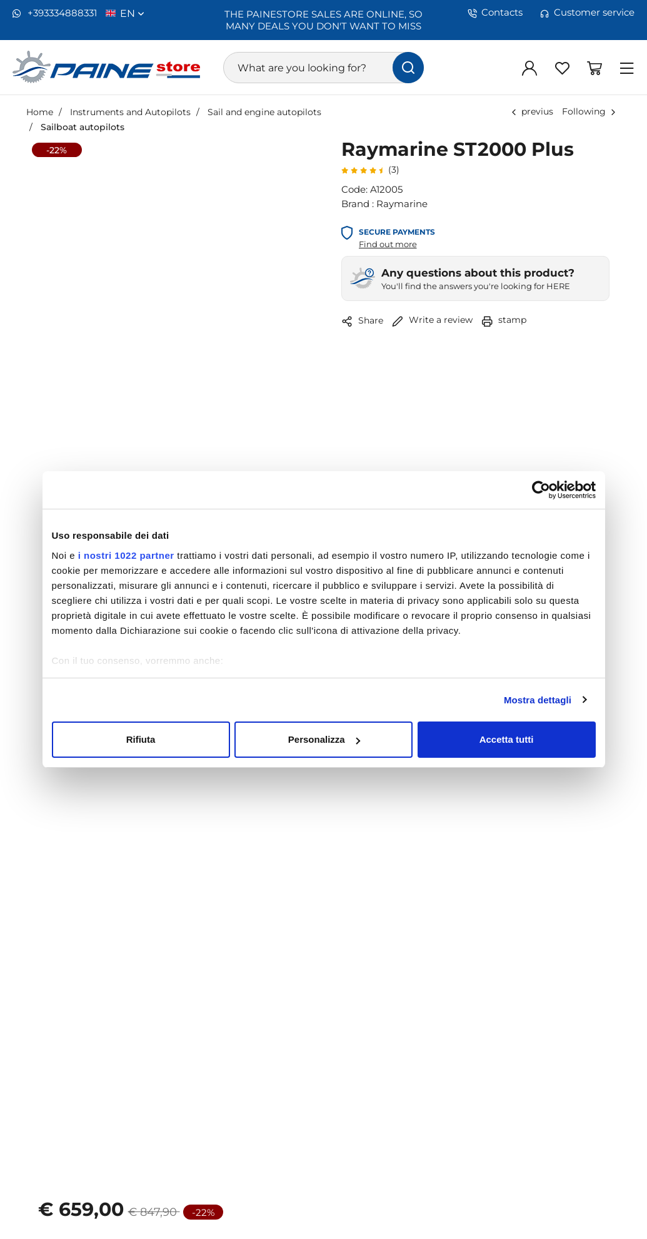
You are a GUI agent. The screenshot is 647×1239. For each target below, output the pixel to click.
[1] (155, 1101)
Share (362, 321)
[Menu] (626, 67)
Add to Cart (323, 1151)
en (132, 13)
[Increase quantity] (200, 1101)
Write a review (432, 319)
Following (584, 111)
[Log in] (529, 67)
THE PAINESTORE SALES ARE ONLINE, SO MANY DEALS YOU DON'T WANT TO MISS (323, 19)
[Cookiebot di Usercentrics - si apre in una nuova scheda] (541, 490)
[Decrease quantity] (111, 1101)
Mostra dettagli (537, 700)
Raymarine (402, 203)
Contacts (495, 12)
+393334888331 (55, 13)
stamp (503, 319)
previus (537, 111)
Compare (469, 1202)
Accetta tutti (506, 739)
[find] (408, 67)
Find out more (388, 244)
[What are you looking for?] (323, 67)
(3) (370, 169)
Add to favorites (178, 1202)
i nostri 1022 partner (126, 555)
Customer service (587, 12)
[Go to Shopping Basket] (594, 67)
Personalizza (324, 739)
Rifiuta (141, 739)
